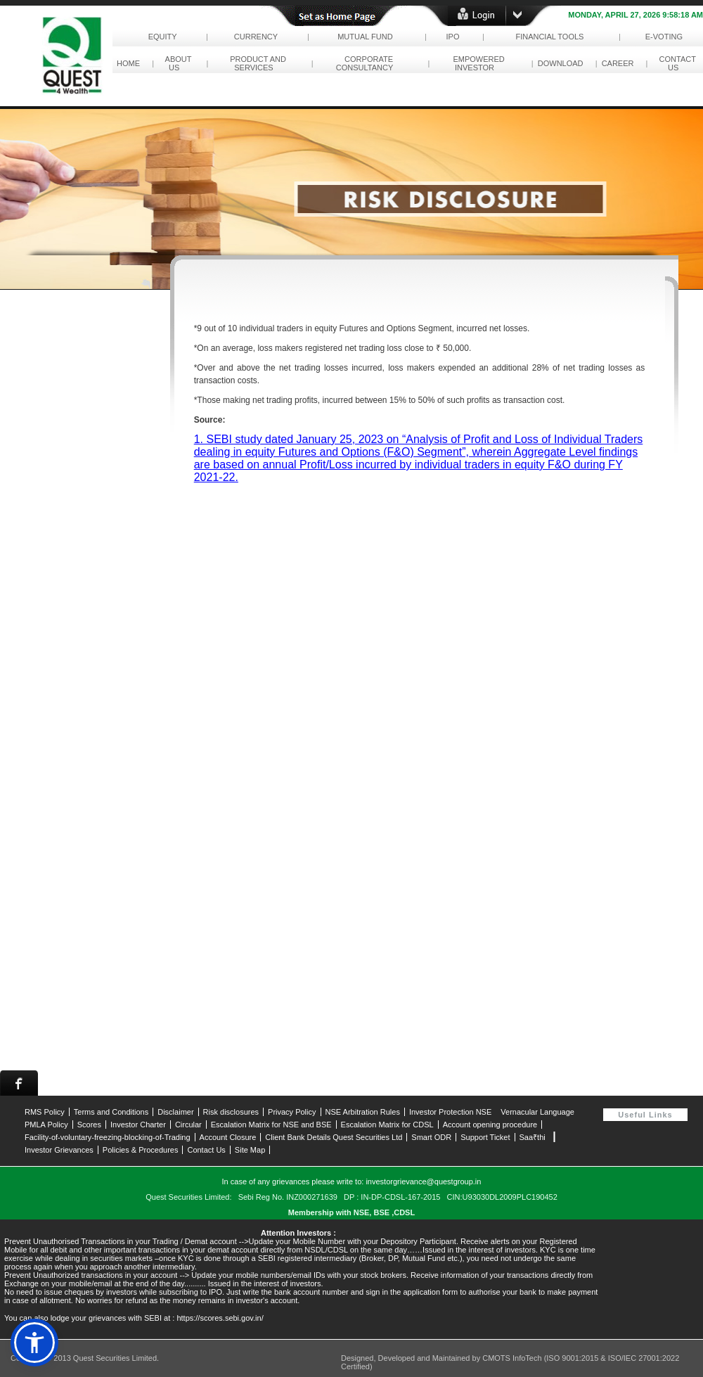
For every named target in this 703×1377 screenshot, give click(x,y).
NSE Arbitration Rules (362, 1112)
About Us (176, 63)
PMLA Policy (46, 1124)
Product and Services (256, 63)
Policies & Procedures (141, 1150)
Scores (89, 1124)
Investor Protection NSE (450, 1112)
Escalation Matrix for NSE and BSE (271, 1124)
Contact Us (206, 1150)
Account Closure (228, 1137)
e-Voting (664, 36)
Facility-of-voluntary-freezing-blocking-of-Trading (108, 1137)
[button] (34, 1342)
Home (128, 63)
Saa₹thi (533, 1137)
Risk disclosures (231, 1112)
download (561, 63)
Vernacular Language (537, 1112)
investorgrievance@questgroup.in (423, 1181)
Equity (162, 36)
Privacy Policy (292, 1112)
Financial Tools (549, 36)
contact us (674, 63)
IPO (452, 36)
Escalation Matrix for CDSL (387, 1124)
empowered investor (476, 63)
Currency (256, 36)
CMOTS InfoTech (512, 1358)
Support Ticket (485, 1137)
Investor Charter (138, 1124)
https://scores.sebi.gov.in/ (219, 1318)
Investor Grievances (59, 1150)
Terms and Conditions (111, 1112)
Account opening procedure (490, 1124)
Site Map (250, 1150)
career (618, 63)
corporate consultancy (366, 63)
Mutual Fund (365, 36)
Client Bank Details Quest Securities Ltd (333, 1137)
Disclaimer (175, 1112)
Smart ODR (431, 1137)
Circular (188, 1124)
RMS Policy (45, 1112)
